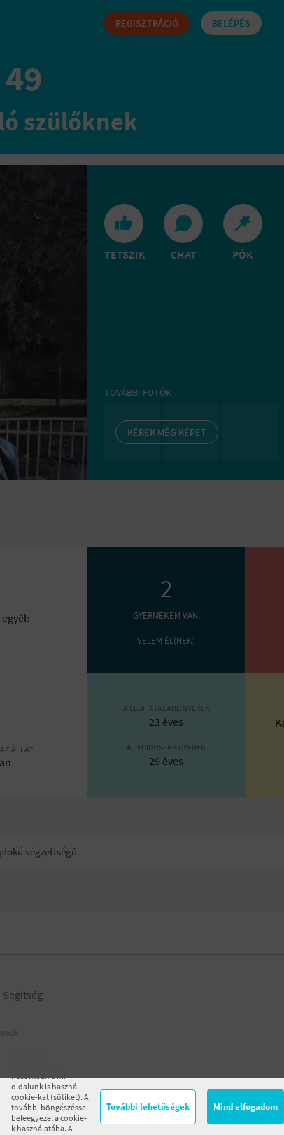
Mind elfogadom (245, 1107)
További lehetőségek (148, 1107)
